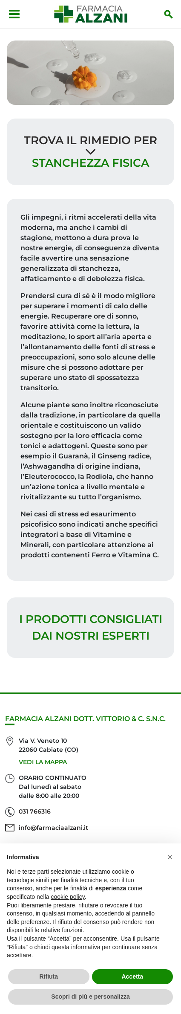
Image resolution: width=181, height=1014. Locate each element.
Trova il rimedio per (90, 140)
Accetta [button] (132, 976)
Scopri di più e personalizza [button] (90, 996)
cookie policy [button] (68, 896)
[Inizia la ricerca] (168, 14)
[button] (170, 857)
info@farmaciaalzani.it (53, 827)
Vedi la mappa (43, 762)
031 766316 (35, 811)
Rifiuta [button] (48, 976)
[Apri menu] (14, 14)
